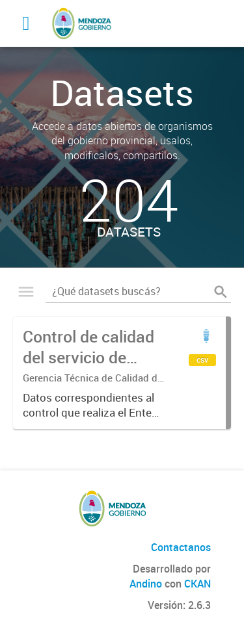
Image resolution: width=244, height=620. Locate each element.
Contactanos (181, 547)
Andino (145, 583)
